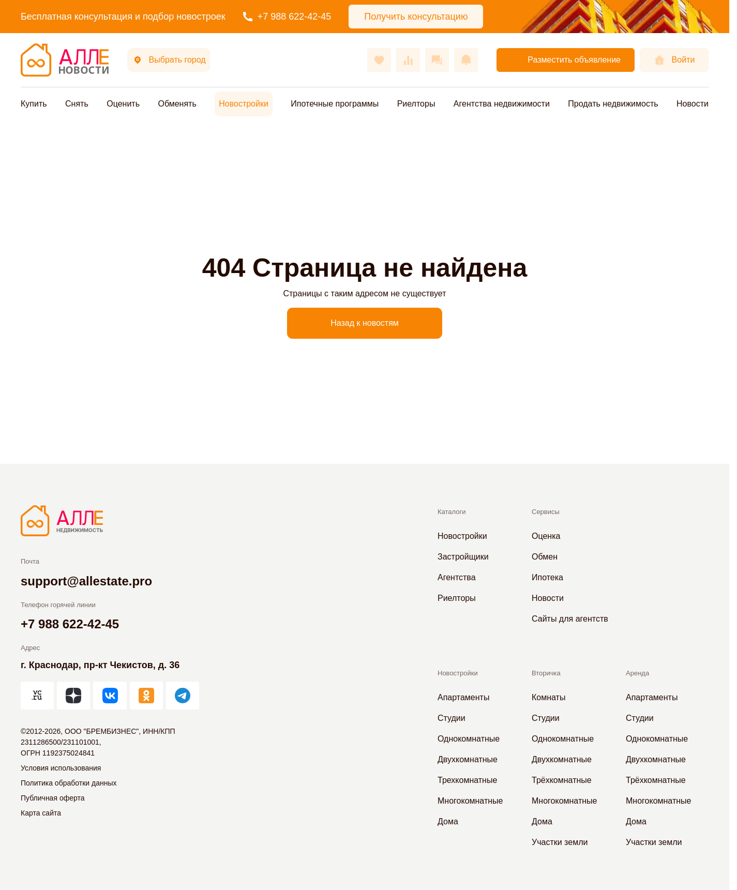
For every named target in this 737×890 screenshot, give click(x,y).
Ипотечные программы (335, 103)
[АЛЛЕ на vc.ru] (37, 696)
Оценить (123, 103)
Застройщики (463, 556)
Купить (34, 103)
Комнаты (548, 697)
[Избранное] (379, 60)
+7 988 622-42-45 (287, 16)
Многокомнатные (470, 800)
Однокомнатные (469, 738)
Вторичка (546, 673)
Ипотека (547, 577)
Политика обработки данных (68, 783)
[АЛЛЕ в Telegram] (182, 696)
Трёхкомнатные (562, 780)
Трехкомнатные (467, 780)
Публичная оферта (53, 798)
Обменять (177, 103)
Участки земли (560, 842)
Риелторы (416, 103)
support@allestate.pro (86, 581)
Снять (76, 103)
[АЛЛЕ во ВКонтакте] (109, 696)
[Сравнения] (408, 60)
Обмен (545, 556)
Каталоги (452, 512)
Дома (448, 821)
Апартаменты (463, 697)
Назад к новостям (364, 323)
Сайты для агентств (570, 618)
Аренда (637, 673)
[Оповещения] (466, 60)
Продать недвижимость (613, 103)
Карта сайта (41, 813)
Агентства (457, 577)
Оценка (546, 536)
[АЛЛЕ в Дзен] (73, 696)
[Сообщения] (437, 60)
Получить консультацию (416, 16)
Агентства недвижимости (502, 103)
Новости (692, 103)
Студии (451, 718)
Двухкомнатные (468, 759)
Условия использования (61, 768)
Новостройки (243, 103)
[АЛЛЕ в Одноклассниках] (146, 696)
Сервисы (546, 512)
